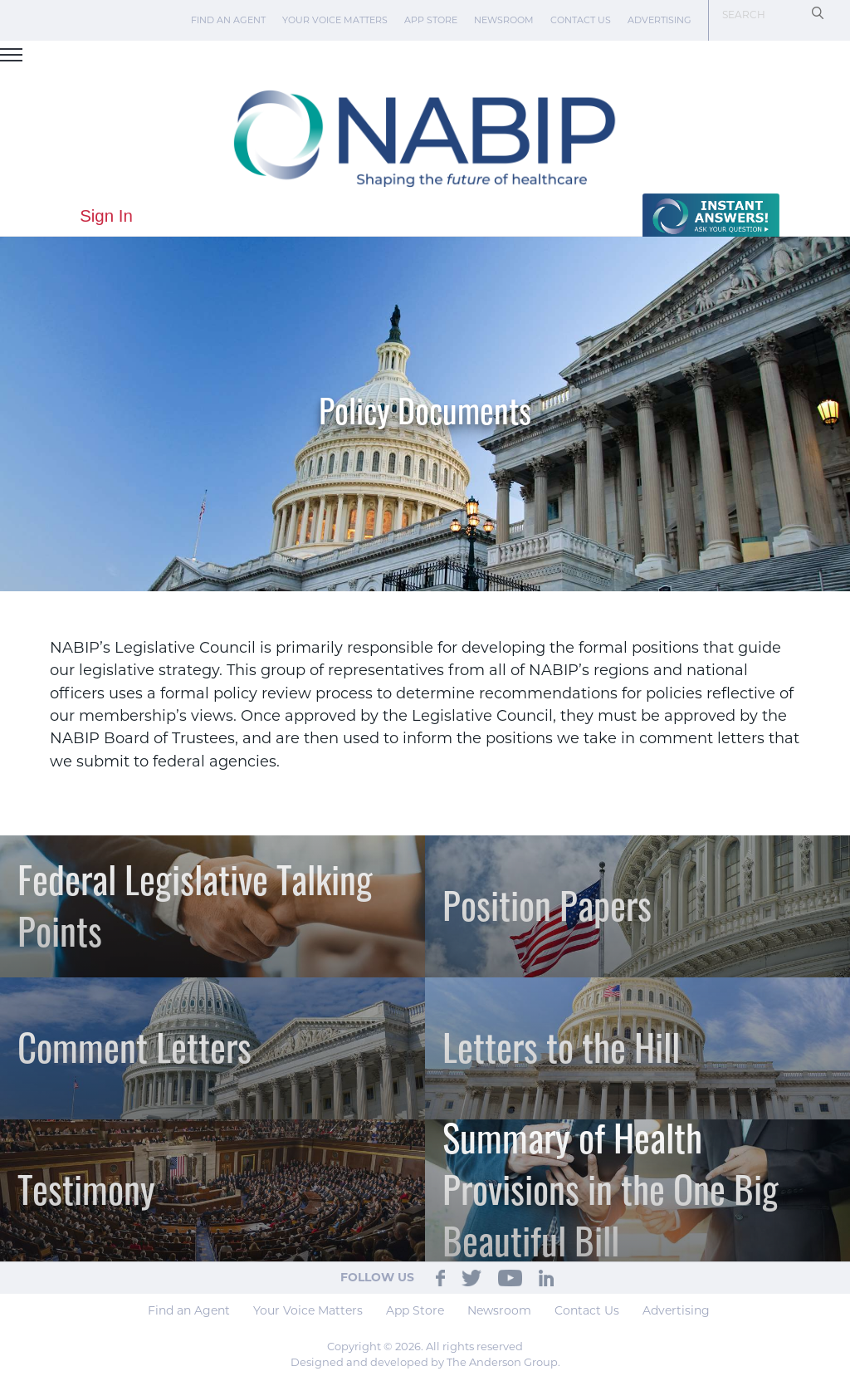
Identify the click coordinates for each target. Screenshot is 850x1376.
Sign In (106, 215)
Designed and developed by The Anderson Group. (425, 1362)
